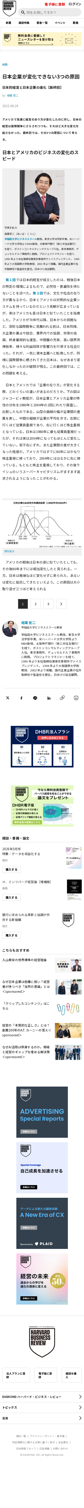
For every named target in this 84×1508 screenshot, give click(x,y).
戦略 (5, 64)
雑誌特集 (24, 22)
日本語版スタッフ (26, 1448)
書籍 (75, 22)
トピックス (9, 1407)
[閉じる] (75, 18)
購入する (11, 869)
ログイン (75, 4)
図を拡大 (9, 551)
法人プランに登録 (15, 1375)
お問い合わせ (60, 1448)
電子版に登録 (55, 4)
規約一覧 (21, 1436)
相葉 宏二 (13, 95)
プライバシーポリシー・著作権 (47, 1436)
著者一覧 (42, 22)
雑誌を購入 (71, 1375)
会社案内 (63, 1442)
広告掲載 (44, 1448)
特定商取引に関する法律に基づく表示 (33, 1442)
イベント (60, 22)
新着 (8, 22)
